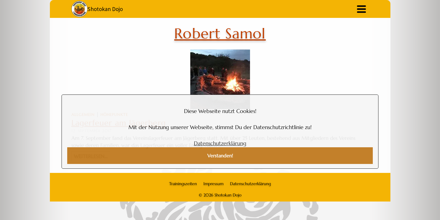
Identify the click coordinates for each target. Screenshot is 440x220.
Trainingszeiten (183, 183)
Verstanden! (220, 156)
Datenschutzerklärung (220, 143)
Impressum (213, 183)
